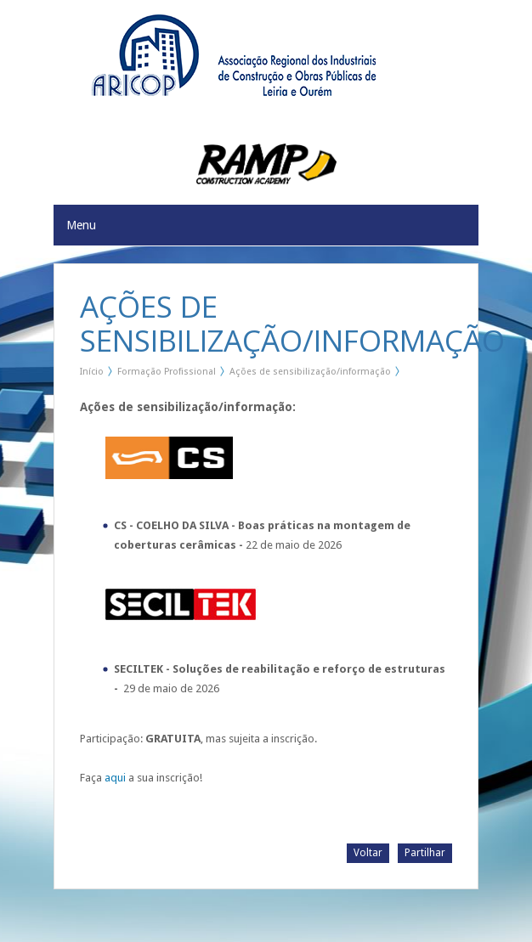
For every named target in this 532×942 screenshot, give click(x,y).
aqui (115, 777)
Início (92, 371)
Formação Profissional (166, 371)
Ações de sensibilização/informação (310, 371)
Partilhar (425, 853)
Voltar (368, 853)
